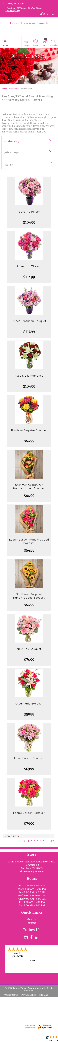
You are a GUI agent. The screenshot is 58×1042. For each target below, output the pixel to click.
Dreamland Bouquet (29, 703)
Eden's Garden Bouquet (29, 813)
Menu (5, 45)
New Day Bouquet (29, 649)
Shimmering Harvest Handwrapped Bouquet (29, 486)
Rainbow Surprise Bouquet (29, 430)
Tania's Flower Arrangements (29, 23)
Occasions (14, 89)
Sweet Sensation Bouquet (29, 321)
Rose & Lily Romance (29, 375)
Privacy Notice (28, 995)
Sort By (8, 164)
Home (4, 89)
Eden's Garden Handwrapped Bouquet (29, 541)
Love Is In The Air (29, 266)
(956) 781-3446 (16, 3)
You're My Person (29, 211)
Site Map (43, 995)
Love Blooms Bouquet (29, 758)
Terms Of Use (11, 995)
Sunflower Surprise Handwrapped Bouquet (29, 596)
